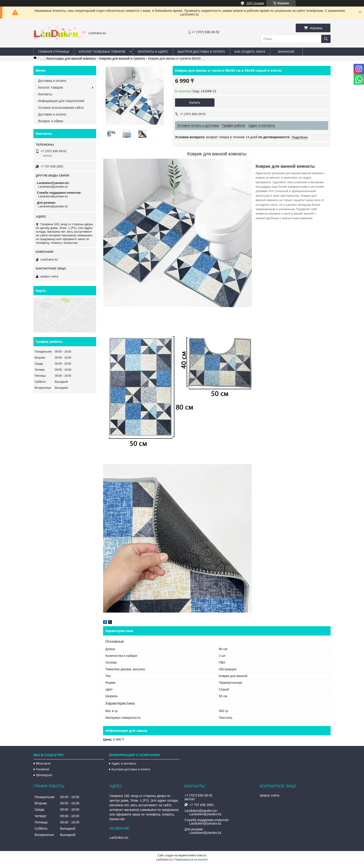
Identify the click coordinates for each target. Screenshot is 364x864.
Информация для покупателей (61, 101)
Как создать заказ (250, 51)
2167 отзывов (255, 3)
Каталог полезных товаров (102, 51)
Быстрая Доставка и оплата (201, 51)
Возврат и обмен (50, 121)
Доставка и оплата (52, 81)
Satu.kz (201, 855)
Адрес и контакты (123, 763)
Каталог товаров (50, 87)
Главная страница (53, 51)
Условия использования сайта (61, 107)
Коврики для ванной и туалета (122, 58)
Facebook (42, 769)
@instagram (44, 775)
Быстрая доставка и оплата (130, 769)
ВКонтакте (43, 763)
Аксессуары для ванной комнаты (71, 58)
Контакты (45, 94)
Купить (194, 102)
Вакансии (286, 51)
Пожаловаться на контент (191, 859)
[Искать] (326, 39)
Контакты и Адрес (153, 51)
